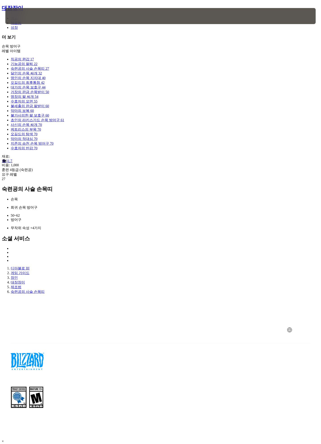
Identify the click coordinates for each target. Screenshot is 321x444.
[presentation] (21, 16)
